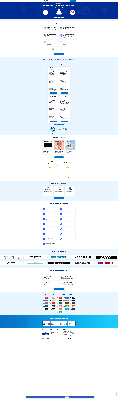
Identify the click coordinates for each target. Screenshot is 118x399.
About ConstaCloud (44, 330)
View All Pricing (59, 124)
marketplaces (55, 319)
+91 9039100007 (72, 332)
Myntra (60, 319)
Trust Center (58, 333)
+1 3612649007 (72, 331)
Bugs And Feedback (72, 334)
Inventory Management (52, 331)
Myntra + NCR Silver (65, 319)
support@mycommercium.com (66, 332)
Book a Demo (59, 17)
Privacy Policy (58, 330)
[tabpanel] (47, 147)
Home (50, 319)
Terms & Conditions (59, 331)
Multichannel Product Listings (53, 330)
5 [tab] (60, 155)
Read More (50, 171)
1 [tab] (57, 155)
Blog (42, 331)
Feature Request (72, 335)
